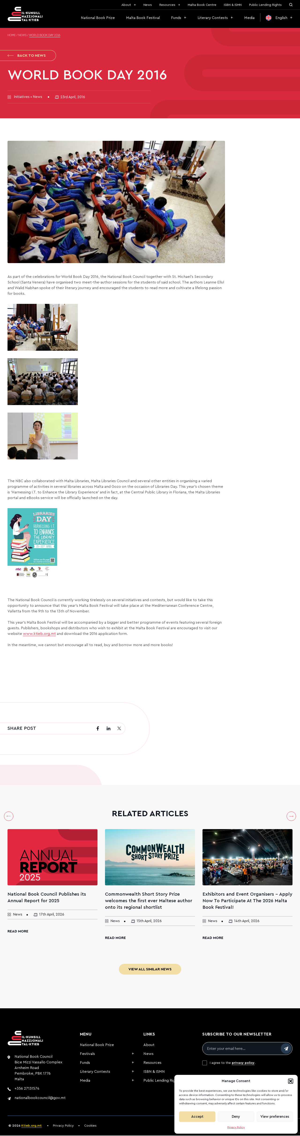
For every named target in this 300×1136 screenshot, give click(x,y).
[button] (290, 1081)
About (126, 5)
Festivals (87, 1054)
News (147, 5)
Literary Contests (213, 18)
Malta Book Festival (143, 18)
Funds (176, 18)
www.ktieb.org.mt (39, 634)
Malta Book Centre (202, 5)
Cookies (90, 1126)
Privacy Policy (236, 1127)
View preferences (274, 1116)
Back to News (27, 56)
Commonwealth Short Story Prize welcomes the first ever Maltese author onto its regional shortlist (148, 901)
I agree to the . (232, 1063)
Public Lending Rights (265, 5)
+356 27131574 (27, 1089)
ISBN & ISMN (233, 5)
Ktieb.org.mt (31, 1126)
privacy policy (243, 1063)
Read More (18, 932)
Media (249, 18)
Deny (236, 1116)
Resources (167, 5)
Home (12, 35)
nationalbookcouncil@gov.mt (40, 1098)
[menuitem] (279, 18)
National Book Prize (98, 18)
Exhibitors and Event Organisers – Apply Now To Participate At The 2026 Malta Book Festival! (247, 901)
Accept (197, 1116)
